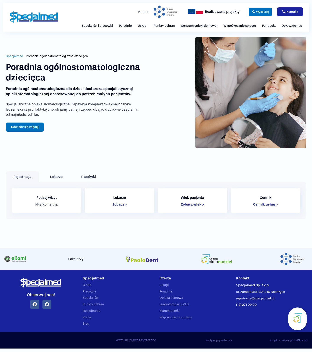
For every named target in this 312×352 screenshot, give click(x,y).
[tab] (22, 176)
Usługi (142, 26)
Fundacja (269, 26)
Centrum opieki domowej (199, 26)
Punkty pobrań (164, 26)
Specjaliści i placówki (97, 26)
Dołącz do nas (292, 26)
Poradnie (125, 26)
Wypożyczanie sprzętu (239, 26)
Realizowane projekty (216, 12)
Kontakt (243, 278)
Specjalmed (14, 56)
